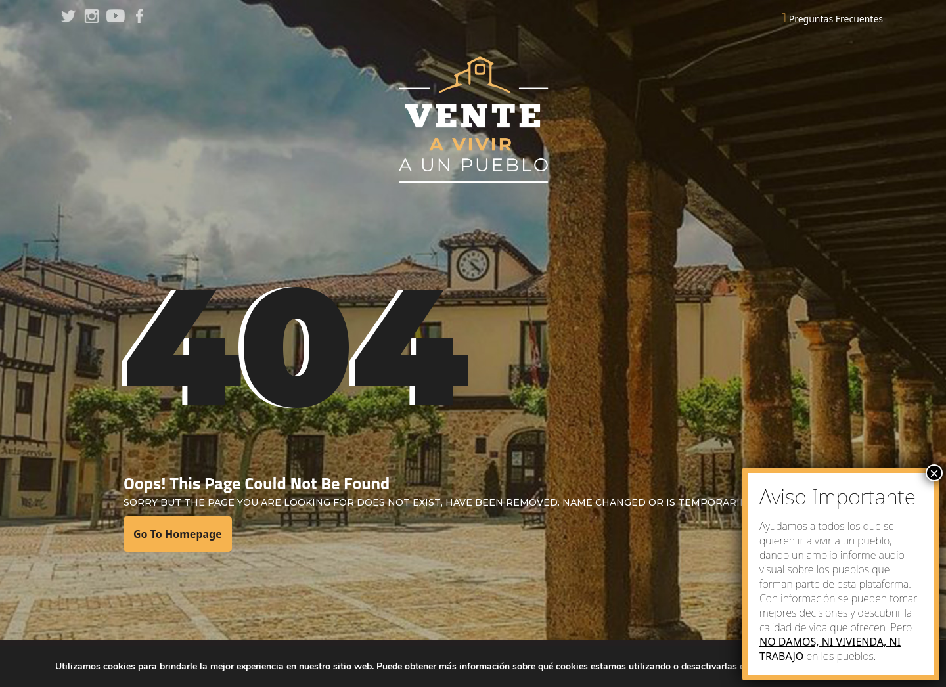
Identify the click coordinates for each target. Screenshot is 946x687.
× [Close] (934, 472)
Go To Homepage (177, 534)
